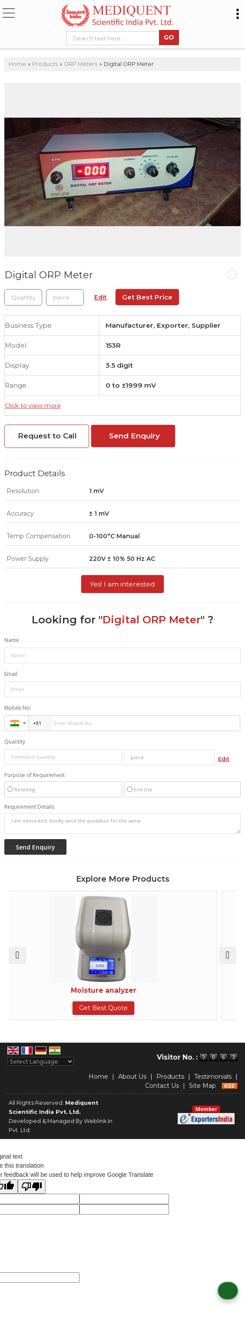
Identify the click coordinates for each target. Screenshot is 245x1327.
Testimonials (213, 1076)
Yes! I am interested (122, 584)
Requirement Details (29, 807)
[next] (227, 955)
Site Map (202, 1086)
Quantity (14, 741)
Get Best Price (147, 297)
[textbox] (114, 38)
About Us (132, 1076)
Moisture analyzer (123, 990)
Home (17, 64)
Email (10, 674)
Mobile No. (17, 707)
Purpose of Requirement (34, 775)
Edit (100, 297)
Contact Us (162, 1086)
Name (11, 640)
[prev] (17, 955)
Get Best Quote (122, 1008)
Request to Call (47, 435)
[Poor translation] (32, 1186)
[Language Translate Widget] (40, 1061)
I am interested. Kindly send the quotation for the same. (122, 823)
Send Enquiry (134, 435)
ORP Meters (80, 64)
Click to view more (33, 405)
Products (45, 64)
